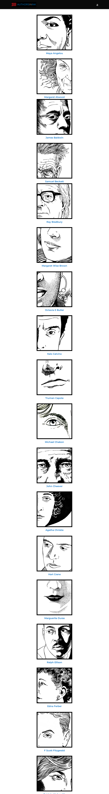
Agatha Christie (54, 530)
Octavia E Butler (54, 310)
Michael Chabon (54, 442)
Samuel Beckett (54, 181)
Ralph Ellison (54, 662)
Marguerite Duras (54, 618)
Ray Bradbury (54, 222)
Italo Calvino (54, 354)
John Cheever (54, 486)
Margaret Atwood (54, 97)
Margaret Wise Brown (54, 265)
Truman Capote (54, 398)
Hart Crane (54, 574)
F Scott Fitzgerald (54, 750)
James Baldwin (54, 137)
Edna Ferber (54, 706)
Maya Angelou (54, 53)
